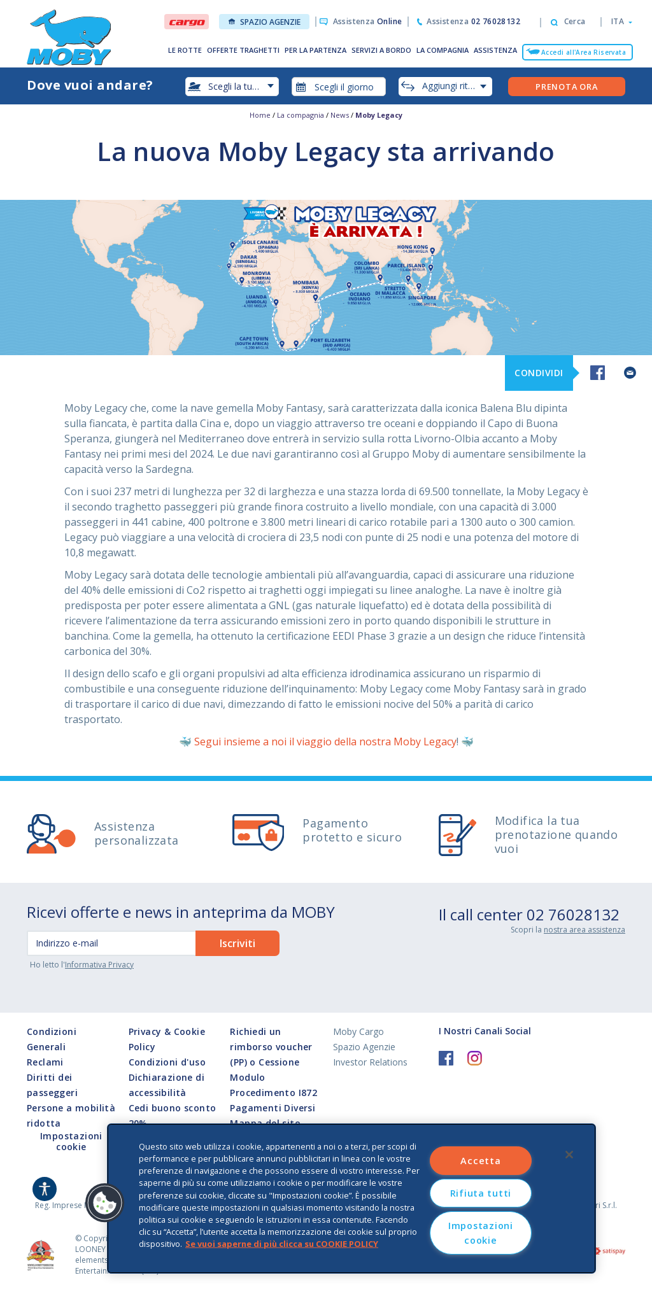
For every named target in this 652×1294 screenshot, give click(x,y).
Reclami (45, 1062)
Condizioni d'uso (167, 1062)
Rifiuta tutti (480, 1193)
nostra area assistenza (584, 929)
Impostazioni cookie (71, 1142)
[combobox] (339, 86)
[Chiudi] (569, 1155)
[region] (351, 1198)
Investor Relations (370, 1062)
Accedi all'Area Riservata (583, 52)
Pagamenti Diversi (272, 1108)
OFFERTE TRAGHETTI (243, 50)
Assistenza (367, 21)
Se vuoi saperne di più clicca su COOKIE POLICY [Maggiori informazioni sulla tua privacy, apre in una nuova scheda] (281, 1243)
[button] (618, 22)
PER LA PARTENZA (315, 50)
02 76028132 (573, 914)
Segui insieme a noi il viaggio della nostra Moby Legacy (325, 742)
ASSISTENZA (495, 50)
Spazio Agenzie (265, 22)
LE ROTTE (185, 50)
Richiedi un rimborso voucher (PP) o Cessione (271, 1046)
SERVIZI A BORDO (381, 50)
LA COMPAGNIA (442, 50)
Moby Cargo (358, 1031)
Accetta (480, 1161)
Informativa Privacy (99, 964)
